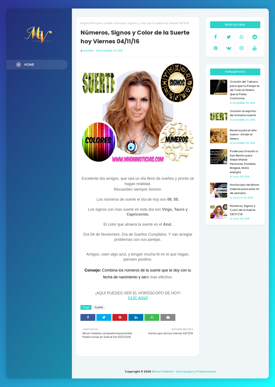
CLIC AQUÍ (138, 298)
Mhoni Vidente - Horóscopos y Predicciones (184, 371)
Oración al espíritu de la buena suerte (243, 113)
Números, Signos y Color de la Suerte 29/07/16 (243, 210)
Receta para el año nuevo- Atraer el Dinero (243, 134)
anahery (88, 50)
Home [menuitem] (25, 64)
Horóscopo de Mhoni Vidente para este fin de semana (244, 189)
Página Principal (91, 23)
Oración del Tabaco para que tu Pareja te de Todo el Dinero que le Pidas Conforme (244, 90)
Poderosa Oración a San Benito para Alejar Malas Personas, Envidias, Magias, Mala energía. (244, 161)
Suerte (108, 23)
